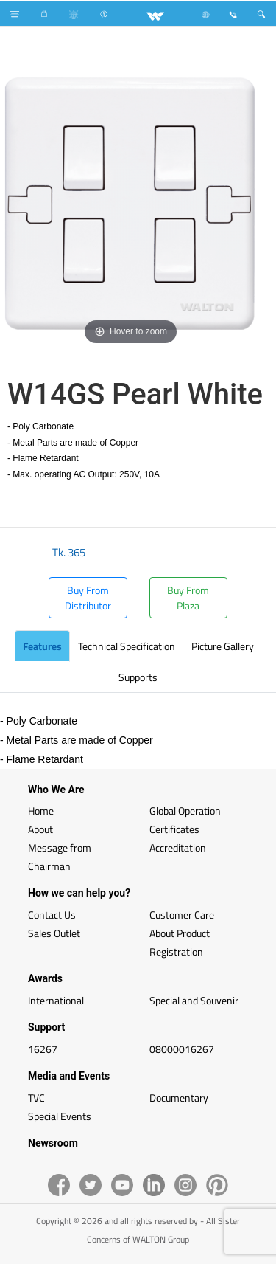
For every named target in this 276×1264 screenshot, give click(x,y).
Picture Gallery (222, 646)
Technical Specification (126, 646)
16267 (42, 1049)
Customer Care (181, 914)
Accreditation (177, 847)
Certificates (174, 829)
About (40, 829)
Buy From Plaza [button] (188, 597)
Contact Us (52, 914)
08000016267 (181, 1049)
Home (41, 810)
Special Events (59, 1116)
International (56, 1000)
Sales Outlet (54, 933)
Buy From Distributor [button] (88, 597)
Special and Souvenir (193, 1000)
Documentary (178, 1097)
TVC (36, 1097)
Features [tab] (42, 646)
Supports (138, 677)
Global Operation (185, 810)
